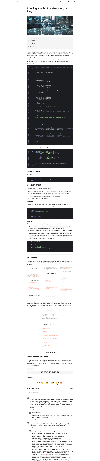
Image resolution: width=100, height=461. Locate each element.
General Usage (33, 40)
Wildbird (33, 43)
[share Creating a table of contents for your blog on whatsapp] (53, 372)
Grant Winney (22, 2)
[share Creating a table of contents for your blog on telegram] (55, 372)
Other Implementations (34, 48)
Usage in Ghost (33, 41)
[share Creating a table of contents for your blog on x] (42, 372)
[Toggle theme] (28, 1)
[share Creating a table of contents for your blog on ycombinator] (58, 372)
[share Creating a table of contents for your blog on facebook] (50, 372)
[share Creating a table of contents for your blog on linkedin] (45, 372)
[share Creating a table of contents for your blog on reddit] (47, 372)
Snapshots (32, 46)
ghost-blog (30, 369)
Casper (32, 44)
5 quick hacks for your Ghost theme (41, 52)
